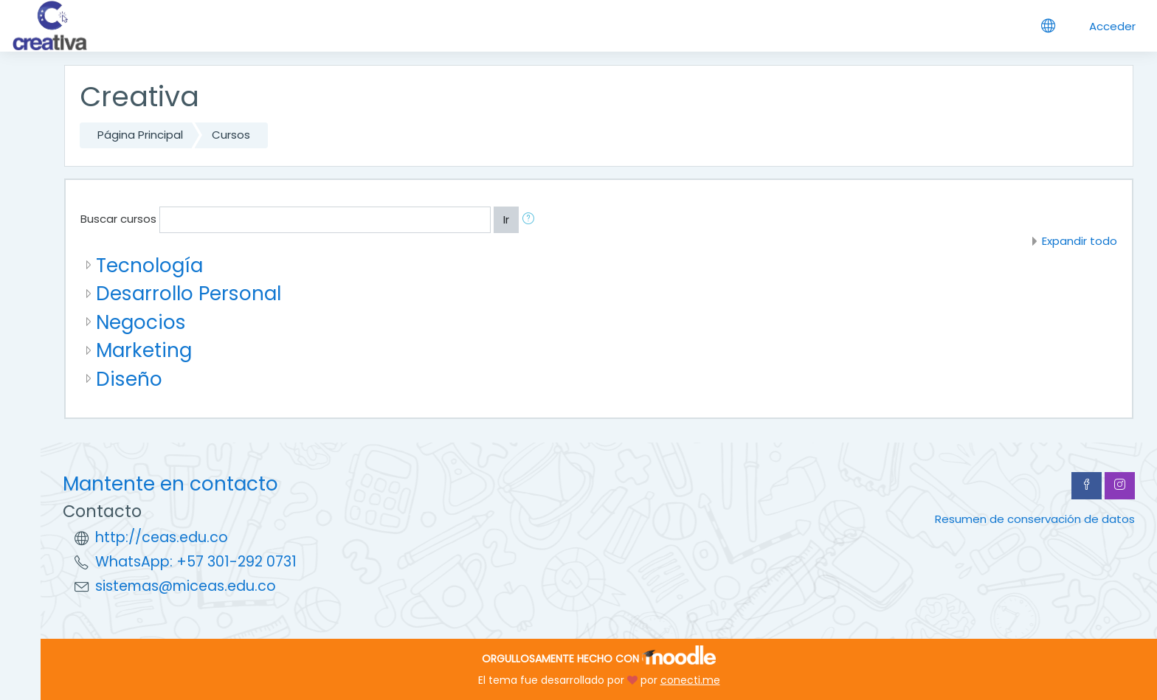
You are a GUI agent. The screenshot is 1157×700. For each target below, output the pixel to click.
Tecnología (149, 265)
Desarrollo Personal (188, 293)
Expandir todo (1079, 241)
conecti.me (690, 680)
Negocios (141, 322)
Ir (506, 219)
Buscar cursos (118, 218)
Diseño (129, 378)
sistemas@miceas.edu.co (185, 586)
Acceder (1112, 26)
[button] (531, 220)
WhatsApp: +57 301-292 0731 (196, 562)
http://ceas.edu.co (161, 537)
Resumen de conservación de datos (1035, 519)
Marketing (144, 350)
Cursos (231, 134)
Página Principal (140, 134)
